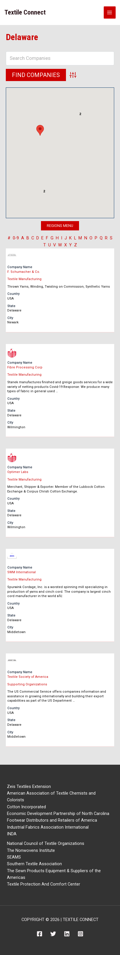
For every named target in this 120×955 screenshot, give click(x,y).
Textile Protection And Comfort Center (43, 884)
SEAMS (14, 857)
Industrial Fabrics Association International (48, 827)
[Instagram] (80, 934)
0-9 (16, 238)
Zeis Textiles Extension (29, 786)
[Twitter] (53, 934)
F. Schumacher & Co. (23, 272)
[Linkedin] (67, 934)
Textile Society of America (27, 677)
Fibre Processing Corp (24, 367)
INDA (12, 833)
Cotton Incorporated (26, 806)
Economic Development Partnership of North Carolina (58, 813)
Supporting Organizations (27, 684)
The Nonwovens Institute (31, 850)
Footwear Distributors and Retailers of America (52, 820)
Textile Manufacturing (24, 279)
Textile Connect (25, 12)
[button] (40, 130)
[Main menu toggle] (110, 12)
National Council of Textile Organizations (45, 843)
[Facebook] (39, 934)
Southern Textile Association (34, 863)
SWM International (21, 572)
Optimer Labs (17, 472)
